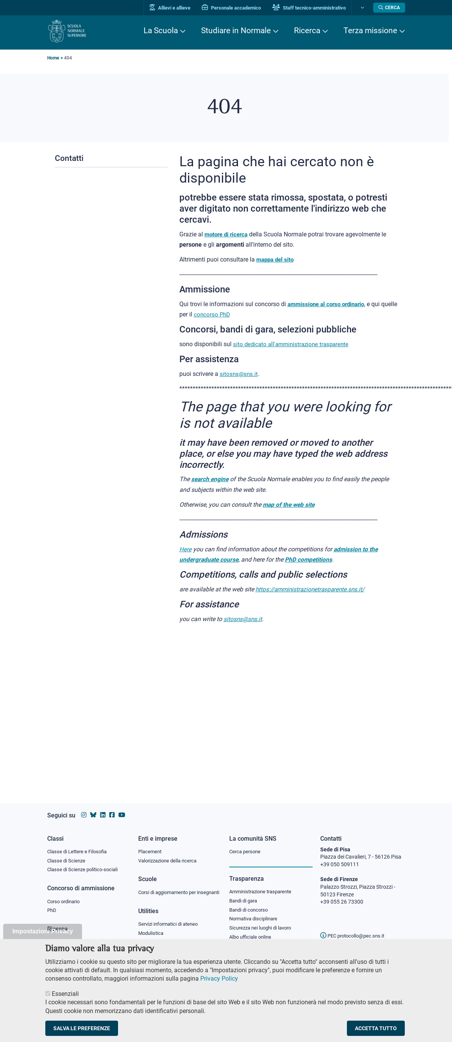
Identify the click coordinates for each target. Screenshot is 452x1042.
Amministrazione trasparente (263, 884)
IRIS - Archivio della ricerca (78, 936)
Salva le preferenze (81, 1034)
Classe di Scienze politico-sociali (84, 862)
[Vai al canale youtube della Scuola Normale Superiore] (121, 807)
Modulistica (152, 934)
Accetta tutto (376, 1034)
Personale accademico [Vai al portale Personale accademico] (233, 8)
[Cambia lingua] (363, 7)
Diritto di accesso (249, 940)
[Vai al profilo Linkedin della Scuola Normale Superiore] (102, 807)
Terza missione (370, 30)
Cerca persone (246, 844)
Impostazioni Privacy (42, 937)
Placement (150, 844)
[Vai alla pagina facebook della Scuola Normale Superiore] (112, 807)
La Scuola (161, 30)
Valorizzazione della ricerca (170, 853)
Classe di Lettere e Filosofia (79, 844)
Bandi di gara (244, 893)
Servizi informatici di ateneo (170, 925)
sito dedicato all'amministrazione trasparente (293, 344)
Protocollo (150, 943)
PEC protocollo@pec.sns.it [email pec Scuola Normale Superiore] (355, 928)
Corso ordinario (65, 894)
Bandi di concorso (250, 903)
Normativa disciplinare (255, 912)
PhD (52, 904)
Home (53, 58)
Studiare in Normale (236, 30)
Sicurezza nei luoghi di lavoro (263, 921)
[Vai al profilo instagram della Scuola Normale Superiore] (83, 807)
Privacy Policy (219, 984)
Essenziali (65, 999)
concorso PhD (230, 314)
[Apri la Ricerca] (389, 8)
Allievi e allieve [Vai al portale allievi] (172, 8)
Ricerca (307, 30)
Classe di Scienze (67, 853)
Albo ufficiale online (252, 931)
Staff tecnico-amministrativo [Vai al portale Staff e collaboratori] (311, 8)
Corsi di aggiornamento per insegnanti (170, 889)
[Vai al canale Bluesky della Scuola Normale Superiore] (93, 807)
